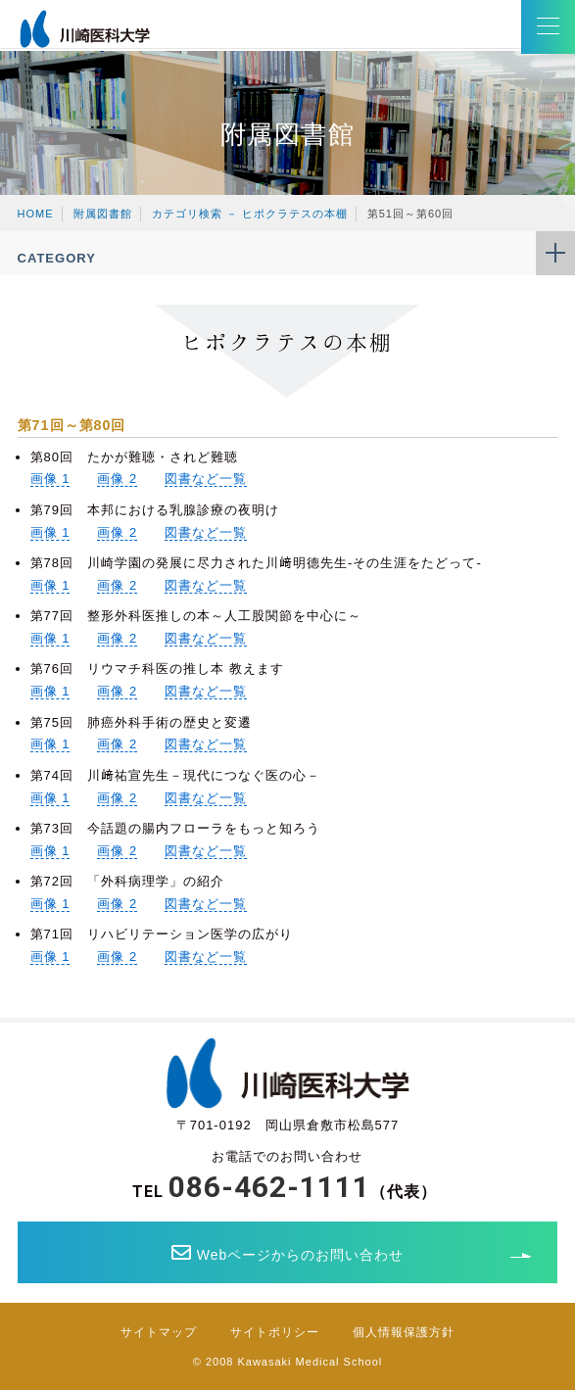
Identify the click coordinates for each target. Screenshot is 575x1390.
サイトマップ (158, 1332)
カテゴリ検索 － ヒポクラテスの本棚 (250, 213)
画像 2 (117, 478)
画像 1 (50, 478)
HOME (36, 213)
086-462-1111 (269, 1187)
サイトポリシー (274, 1332)
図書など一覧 (206, 478)
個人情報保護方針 (404, 1332)
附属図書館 (102, 213)
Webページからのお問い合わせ (288, 1253)
